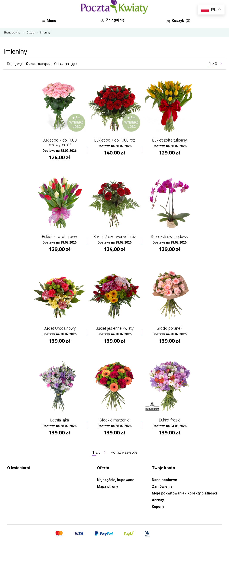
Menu (49, 21)
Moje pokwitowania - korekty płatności (184, 493)
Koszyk (178, 20)
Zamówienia (162, 486)
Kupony (158, 507)
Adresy (158, 500)
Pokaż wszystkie (124, 452)
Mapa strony (107, 486)
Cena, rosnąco (38, 64)
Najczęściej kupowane (115, 480)
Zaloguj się (113, 20)
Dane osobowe (164, 480)
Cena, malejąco (66, 64)
